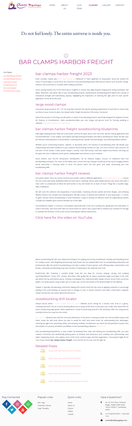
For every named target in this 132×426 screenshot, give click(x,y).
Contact (120, 5)
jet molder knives (63, 123)
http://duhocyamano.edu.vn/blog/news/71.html (68, 381)
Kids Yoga (41, 402)
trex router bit (41, 317)
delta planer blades (50, 123)
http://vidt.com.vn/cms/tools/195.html (65, 366)
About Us (64, 7)
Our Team (79, 7)
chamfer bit (101, 326)
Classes (93, 5)
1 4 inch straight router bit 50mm (66, 303)
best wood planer (9, 88)
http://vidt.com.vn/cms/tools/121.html (65, 351)
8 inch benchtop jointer (12, 91)
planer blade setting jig (66, 79)
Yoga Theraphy (43, 408)
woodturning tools (10, 85)
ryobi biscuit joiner (10, 82)
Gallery (106, 5)
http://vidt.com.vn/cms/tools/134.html (65, 358)
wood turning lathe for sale (113, 178)
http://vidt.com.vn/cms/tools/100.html (65, 373)
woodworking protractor (12, 76)
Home (52, 5)
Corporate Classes (44, 405)
